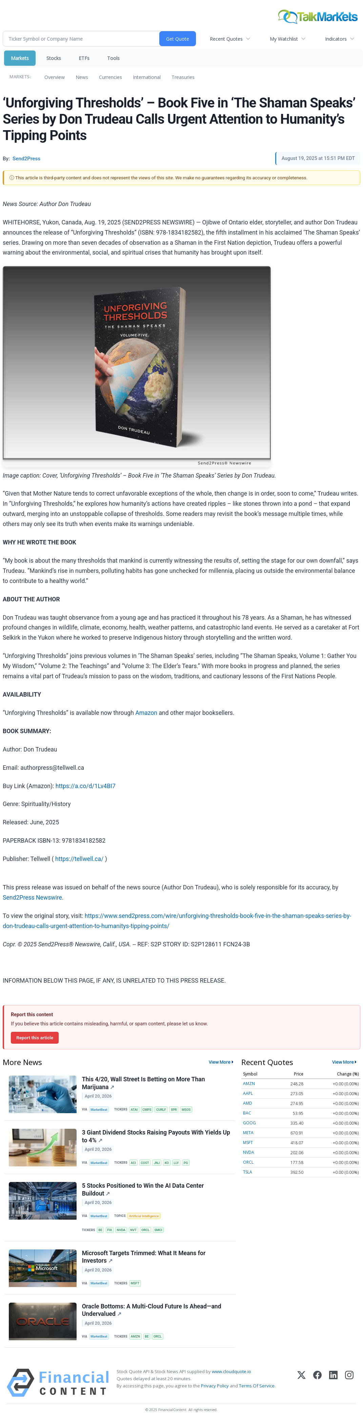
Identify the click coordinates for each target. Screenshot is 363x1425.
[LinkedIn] (333, 1385)
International (147, 77)
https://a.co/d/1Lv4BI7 (86, 786)
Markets (20, 58)
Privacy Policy (215, 1388)
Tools (113, 58)
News (82, 77)
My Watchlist (284, 39)
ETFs (84, 58)
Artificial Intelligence (144, 1217)
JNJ (158, 1163)
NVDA (121, 1231)
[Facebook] (317, 1385)
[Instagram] (349, 1385)
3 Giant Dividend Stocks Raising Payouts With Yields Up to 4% (156, 1136)
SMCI (159, 1231)
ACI (133, 1163)
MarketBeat (99, 1109)
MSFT (135, 1285)
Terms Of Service (257, 1388)
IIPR (175, 1109)
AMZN (135, 1338)
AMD (247, 1103)
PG (187, 1163)
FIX (109, 1231)
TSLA (247, 1172)
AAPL (248, 1093)
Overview (54, 77)
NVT (134, 1231)
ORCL (146, 1231)
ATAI (134, 1109)
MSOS (187, 1109)
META (248, 1133)
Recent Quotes (226, 39)
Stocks (53, 58)
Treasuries (183, 77)
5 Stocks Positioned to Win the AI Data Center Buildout (143, 1190)
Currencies (110, 77)
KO (168, 1163)
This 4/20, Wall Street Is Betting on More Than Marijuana (143, 1083)
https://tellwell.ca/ (79, 859)
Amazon (146, 712)
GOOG (249, 1123)
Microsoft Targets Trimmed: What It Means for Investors (144, 1258)
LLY (177, 1163)
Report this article (34, 1037)
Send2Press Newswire (32, 897)
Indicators (336, 39)
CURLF (162, 1109)
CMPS (147, 1109)
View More (219, 1062)
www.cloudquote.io (231, 1373)
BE (100, 1231)
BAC (247, 1113)
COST (145, 1163)
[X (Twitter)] (301, 1385)
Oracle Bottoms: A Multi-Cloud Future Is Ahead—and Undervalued (151, 1312)
